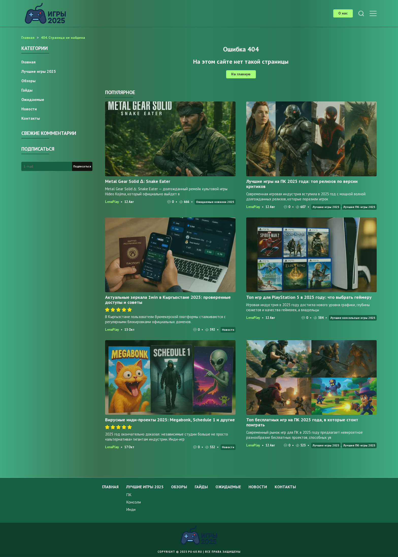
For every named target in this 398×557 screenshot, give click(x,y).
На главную (241, 74)
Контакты (30, 118)
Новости (228, 330)
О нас (343, 13)
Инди (131, 509)
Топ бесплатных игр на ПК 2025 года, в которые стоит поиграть (302, 422)
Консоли (133, 501)
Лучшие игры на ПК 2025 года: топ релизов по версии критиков (302, 183)
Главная (28, 61)
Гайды (26, 90)
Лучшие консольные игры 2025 (352, 318)
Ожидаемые (32, 99)
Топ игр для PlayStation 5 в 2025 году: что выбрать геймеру (309, 297)
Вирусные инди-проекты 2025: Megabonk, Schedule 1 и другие (170, 420)
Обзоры (28, 80)
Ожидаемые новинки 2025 (215, 202)
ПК (128, 494)
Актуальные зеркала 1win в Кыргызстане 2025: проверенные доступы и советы (168, 299)
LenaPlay (112, 202)
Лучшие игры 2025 (325, 207)
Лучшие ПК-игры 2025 (359, 207)
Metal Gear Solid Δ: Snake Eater (137, 181)
